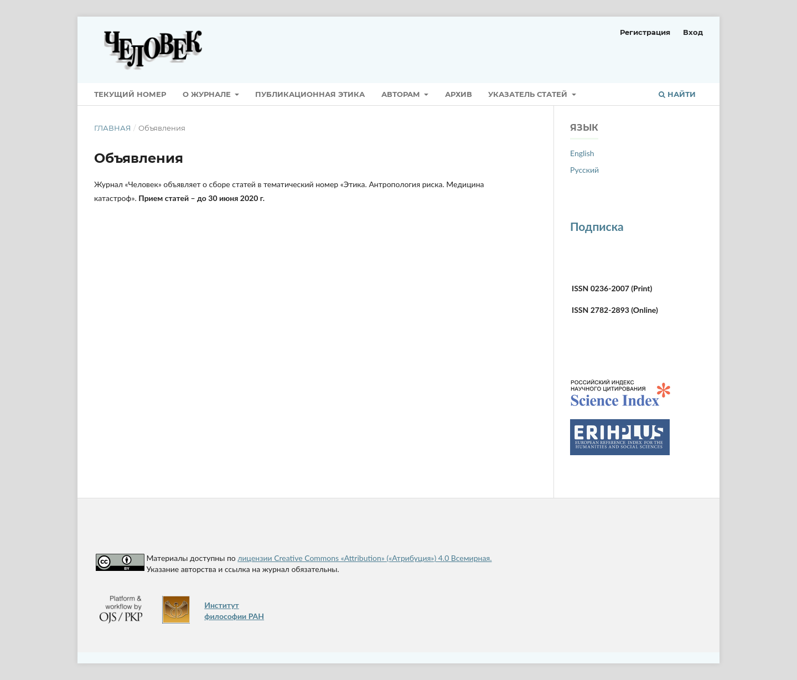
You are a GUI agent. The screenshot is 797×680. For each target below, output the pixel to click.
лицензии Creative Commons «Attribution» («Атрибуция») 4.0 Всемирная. (364, 558)
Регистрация (645, 32)
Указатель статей (529, 94)
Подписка (597, 226)
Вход (693, 32)
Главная (112, 127)
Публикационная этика (310, 94)
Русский (584, 169)
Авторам (401, 94)
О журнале (208, 94)
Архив (458, 94)
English (582, 153)
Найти (677, 94)
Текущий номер (130, 94)
